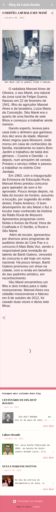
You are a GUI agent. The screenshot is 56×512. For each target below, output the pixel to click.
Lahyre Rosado (11, 434)
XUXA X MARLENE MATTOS (19, 466)
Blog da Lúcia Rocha (24, 4)
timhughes (36, 507)
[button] (52, 13)
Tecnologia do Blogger (28, 501)
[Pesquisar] (52, 5)
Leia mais (48, 426)
